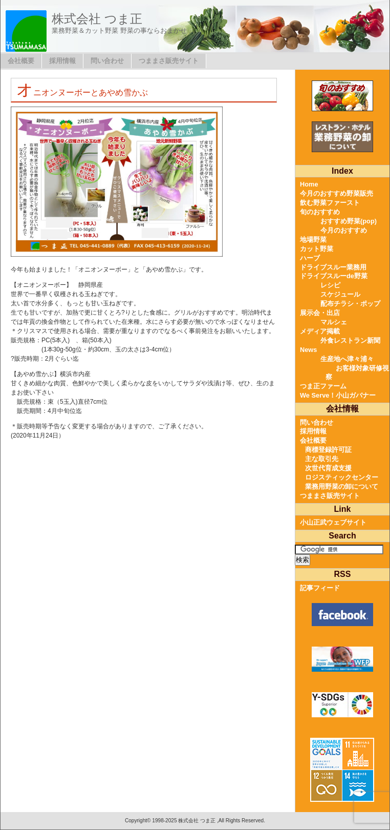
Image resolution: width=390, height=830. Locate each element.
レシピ (330, 285)
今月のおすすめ (343, 230)
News (308, 350)
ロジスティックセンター (341, 477)
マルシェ (333, 322)
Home (309, 184)
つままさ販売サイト (169, 61)
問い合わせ (107, 61)
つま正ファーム (323, 386)
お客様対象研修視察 (357, 372)
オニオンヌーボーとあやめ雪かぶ (82, 92)
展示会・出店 (320, 313)
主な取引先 (321, 459)
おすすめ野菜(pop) (348, 221)
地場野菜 (313, 239)
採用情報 (62, 61)
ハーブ (310, 258)
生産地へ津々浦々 (347, 359)
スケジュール (340, 294)
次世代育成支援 (328, 468)
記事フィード (320, 588)
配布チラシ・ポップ (350, 303)
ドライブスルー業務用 (333, 267)
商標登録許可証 (328, 449)
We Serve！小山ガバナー (338, 395)
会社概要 (21, 61)
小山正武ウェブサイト (333, 522)
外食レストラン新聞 (350, 340)
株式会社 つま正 (97, 19)
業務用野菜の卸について (341, 486)
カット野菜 (316, 249)
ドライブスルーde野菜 (333, 276)
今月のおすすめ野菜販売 (336, 193)
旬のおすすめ (320, 212)
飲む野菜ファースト (330, 202)
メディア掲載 (320, 331)
